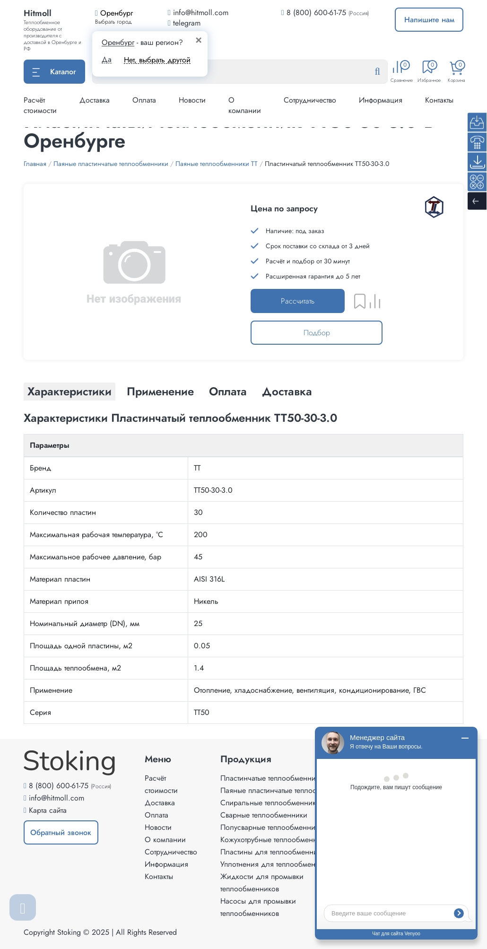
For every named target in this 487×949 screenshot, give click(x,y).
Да (107, 59)
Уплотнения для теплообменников (277, 864)
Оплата (144, 100)
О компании (244, 105)
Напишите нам (429, 19)
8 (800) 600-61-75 (316, 12)
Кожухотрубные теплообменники (274, 839)
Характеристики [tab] (69, 391)
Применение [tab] (160, 391)
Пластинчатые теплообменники (271, 778)
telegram (184, 22)
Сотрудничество (310, 100)
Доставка (94, 100)
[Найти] (385, 71)
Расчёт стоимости (40, 105)
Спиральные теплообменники (270, 802)
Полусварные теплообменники (271, 827)
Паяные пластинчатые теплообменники (285, 790)
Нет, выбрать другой (157, 59)
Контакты (439, 100)
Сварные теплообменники (263, 815)
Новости (192, 100)
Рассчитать (297, 301)
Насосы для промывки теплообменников (258, 907)
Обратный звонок (60, 832)
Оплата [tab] (228, 391)
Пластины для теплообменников (274, 851)
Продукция (245, 759)
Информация (380, 100)
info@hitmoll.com (56, 797)
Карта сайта (48, 810)
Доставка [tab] (287, 391)
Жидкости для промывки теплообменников (262, 882)
